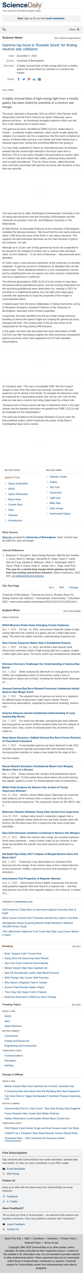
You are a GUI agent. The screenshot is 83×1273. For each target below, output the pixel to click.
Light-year (55, 498)
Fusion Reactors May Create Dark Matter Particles (32, 1113)
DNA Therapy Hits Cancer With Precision (27, 977)
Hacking (9, 1065)
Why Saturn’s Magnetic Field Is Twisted (26, 982)
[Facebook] (18, 79)
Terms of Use (51, 1242)
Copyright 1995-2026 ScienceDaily (27, 1247)
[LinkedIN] (34, 79)
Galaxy (53, 482)
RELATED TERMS (53, 470)
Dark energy (56, 508)
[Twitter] (24, 79)
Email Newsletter (16, 1169)
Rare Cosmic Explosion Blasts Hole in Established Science (36, 643)
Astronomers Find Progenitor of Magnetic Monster (31, 878)
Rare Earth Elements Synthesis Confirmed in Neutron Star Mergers (41, 833)
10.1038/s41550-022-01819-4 (28, 576)
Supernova (55, 492)
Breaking (7, 946)
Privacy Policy (68, 1238)
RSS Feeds (13, 1174)
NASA (11, 489)
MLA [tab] (51, 587)
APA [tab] (61, 587)
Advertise (52, 1238)
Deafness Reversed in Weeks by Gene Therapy (30, 997)
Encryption (10, 1060)
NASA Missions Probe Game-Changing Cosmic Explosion (35, 625)
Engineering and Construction (21, 1045)
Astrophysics (15, 520)
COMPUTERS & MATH (12, 1051)
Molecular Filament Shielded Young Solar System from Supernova (40, 812)
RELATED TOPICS (12, 470)
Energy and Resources (17, 1041)
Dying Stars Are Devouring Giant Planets (27, 958)
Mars (7, 1021)
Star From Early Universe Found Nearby (26, 963)
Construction (11, 1036)
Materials (7, 537)
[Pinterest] (29, 79)
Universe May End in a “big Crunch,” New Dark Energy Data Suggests (42, 1108)
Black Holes (14, 499)
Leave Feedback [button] (16, 1224)
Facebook (12, 1196)
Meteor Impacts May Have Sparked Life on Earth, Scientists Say (39, 1086)
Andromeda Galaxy (60, 513)
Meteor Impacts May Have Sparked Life (26, 968)
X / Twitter (12, 1201)
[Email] (39, 79)
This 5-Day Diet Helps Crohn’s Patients (26, 992)
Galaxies (13, 515)
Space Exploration (18, 483)
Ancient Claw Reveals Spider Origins (24, 987)
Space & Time (12, 477)
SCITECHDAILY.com (23, 902)
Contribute (38, 1238)
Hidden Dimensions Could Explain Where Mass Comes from (37, 1118)
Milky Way (55, 503)
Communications (14, 1055)
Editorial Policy (33, 1242)
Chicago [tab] (73, 587)
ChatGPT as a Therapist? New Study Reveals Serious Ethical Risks (41, 1133)
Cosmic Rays (15, 504)
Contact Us (13, 1229)
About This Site (12, 1238)
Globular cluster (58, 476)
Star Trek (55, 487)
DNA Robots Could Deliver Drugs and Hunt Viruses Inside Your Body (42, 1128)
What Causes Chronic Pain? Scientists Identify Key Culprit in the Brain (40, 918)
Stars (11, 510)
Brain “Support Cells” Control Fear (23, 953)
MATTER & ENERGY (11, 1031)
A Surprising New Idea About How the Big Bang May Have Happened (42, 1091)
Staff (26, 1238)
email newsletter (55, 18)
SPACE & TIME (8, 1011)
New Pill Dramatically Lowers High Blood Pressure (32, 973)
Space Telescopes (18, 494)
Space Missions (13, 1026)
